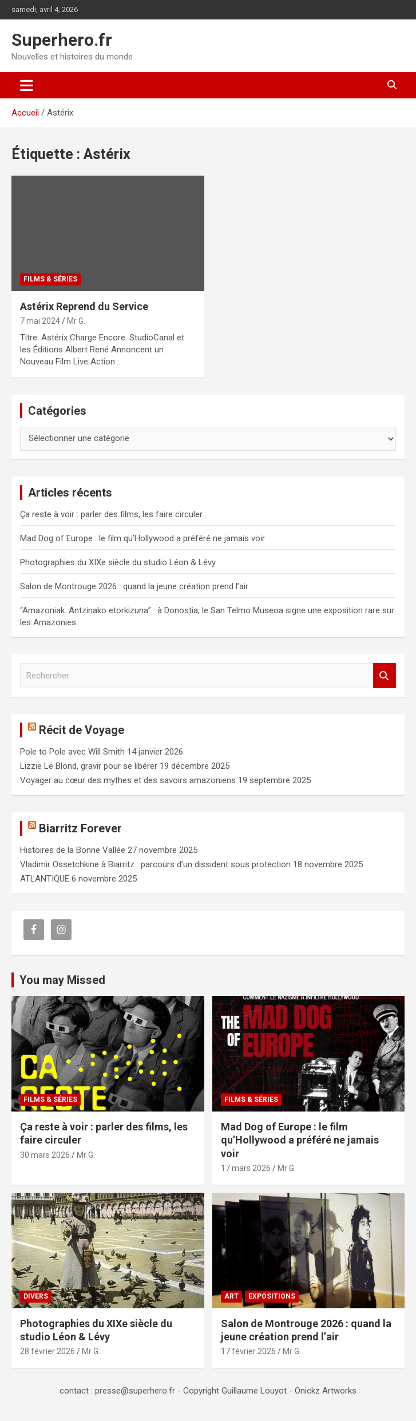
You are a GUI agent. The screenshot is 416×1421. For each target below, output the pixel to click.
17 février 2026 (248, 1351)
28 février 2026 (47, 1351)
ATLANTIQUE (44, 879)
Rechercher (384, 676)
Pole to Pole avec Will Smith (72, 752)
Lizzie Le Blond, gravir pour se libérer (88, 766)
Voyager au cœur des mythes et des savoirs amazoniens (128, 780)
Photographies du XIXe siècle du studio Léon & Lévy (118, 562)
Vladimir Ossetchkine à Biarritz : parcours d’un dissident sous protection (155, 864)
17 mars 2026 (246, 1168)
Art (231, 1296)
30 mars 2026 (45, 1155)
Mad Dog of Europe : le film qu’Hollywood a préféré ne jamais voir (142, 538)
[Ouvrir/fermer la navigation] (26, 85)
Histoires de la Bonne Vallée (72, 850)
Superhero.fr (61, 40)
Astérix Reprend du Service (84, 306)
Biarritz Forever (80, 828)
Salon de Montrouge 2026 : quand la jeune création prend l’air (134, 586)
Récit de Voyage (81, 730)
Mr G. (76, 321)
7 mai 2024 (40, 321)
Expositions (271, 1296)
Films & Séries (50, 279)
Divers (35, 1296)
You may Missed (62, 980)
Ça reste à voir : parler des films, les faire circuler (111, 514)
